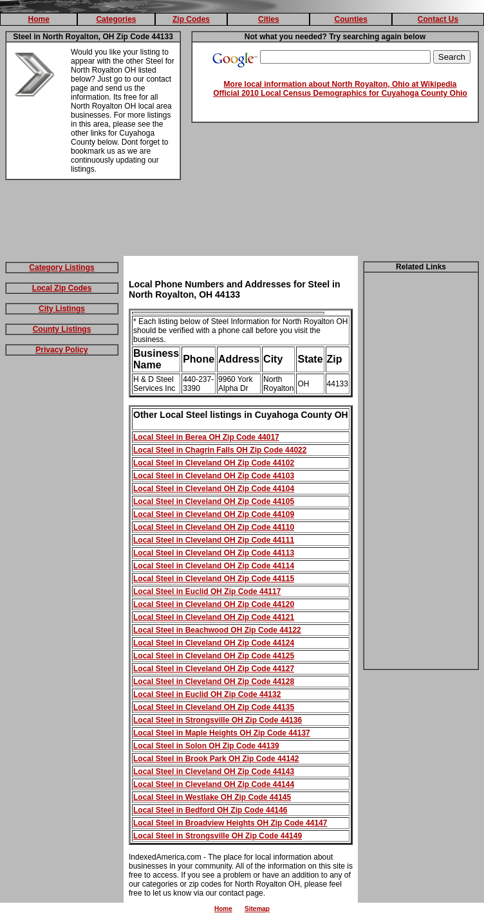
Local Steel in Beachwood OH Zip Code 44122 (217, 630)
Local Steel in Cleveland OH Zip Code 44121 (213, 617)
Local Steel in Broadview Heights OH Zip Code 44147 (230, 822)
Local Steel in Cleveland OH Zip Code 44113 (213, 552)
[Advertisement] (242, 220)
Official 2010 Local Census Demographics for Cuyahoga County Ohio (340, 93)
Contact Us (438, 19)
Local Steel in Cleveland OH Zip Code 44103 (213, 475)
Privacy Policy (61, 349)
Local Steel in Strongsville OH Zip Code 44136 (217, 720)
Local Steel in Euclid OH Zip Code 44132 (207, 694)
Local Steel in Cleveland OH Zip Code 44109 (213, 514)
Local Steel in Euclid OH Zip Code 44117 (207, 591)
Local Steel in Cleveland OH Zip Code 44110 (213, 527)
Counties (350, 19)
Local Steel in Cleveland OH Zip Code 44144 (213, 784)
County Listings (62, 329)
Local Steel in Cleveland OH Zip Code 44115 (213, 578)
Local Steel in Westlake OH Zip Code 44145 (212, 797)
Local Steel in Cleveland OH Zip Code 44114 (213, 565)
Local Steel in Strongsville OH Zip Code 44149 (217, 835)
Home (38, 19)
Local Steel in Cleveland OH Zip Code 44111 (213, 540)
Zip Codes (191, 19)
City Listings (62, 308)
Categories (116, 19)
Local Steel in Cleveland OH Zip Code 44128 (213, 681)
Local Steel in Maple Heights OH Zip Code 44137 (221, 732)
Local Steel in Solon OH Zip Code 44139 (206, 745)
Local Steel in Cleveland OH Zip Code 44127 (213, 668)
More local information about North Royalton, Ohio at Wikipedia (340, 84)
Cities (268, 19)
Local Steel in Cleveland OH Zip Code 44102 (213, 462)
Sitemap (257, 908)
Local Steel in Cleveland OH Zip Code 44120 (213, 604)
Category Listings (61, 267)
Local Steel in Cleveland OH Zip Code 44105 (213, 501)
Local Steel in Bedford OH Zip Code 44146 (210, 810)
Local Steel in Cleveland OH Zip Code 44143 (213, 771)
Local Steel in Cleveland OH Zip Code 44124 (213, 642)
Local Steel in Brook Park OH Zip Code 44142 (216, 758)
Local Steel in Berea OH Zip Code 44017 (206, 437)
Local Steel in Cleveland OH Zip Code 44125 (213, 655)
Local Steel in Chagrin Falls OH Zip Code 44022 (219, 450)
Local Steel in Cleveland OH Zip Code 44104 (213, 488)
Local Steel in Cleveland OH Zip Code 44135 (213, 707)
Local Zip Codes (62, 288)
